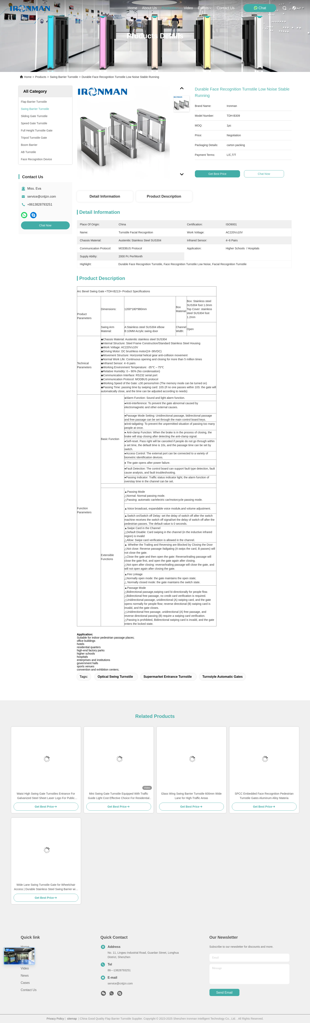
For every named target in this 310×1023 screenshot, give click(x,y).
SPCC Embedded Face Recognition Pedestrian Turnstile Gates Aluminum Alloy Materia (264, 796)
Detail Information (105, 196)
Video (25, 968)
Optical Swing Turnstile (115, 676)
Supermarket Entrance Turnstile (168, 676)
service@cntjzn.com (41, 196)
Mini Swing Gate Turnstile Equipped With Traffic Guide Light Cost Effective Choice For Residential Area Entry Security (118, 796)
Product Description (164, 196)
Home (132, 8)
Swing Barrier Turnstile (64, 77)
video (188, 8)
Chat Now (45, 225)
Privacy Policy (55, 1018)
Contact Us (29, 990)
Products (40, 77)
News (25, 975)
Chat (260, 8)
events (205, 8)
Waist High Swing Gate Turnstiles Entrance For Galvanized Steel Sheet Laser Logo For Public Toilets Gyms (46, 796)
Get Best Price (221, 173)
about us (149, 8)
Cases (25, 982)
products (170, 8)
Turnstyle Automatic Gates (222, 676)
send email (224, 992)
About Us (27, 954)
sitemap (72, 1018)
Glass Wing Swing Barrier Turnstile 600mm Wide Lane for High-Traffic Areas (191, 796)
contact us (225, 8)
